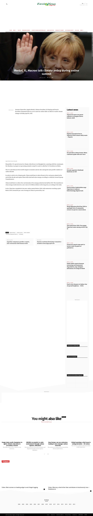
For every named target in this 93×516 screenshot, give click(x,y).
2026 (19, 504)
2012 (74, 504)
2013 (70, 504)
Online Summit (27, 232)
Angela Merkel (12, 232)
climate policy (20, 232)
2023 (31, 504)
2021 (39, 504)
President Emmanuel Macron (12, 234)
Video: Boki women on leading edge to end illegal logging (20, 487)
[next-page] (47, 453)
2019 (46, 504)
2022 (35, 504)
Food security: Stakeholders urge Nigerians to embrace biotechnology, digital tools (76, 189)
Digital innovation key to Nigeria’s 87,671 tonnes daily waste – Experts (77, 135)
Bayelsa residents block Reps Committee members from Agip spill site (49, 242)
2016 (58, 504)
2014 (66, 504)
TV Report (5, 461)
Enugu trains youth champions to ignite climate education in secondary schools (12, 444)
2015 (62, 504)
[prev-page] (44, 453)
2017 (54, 504)
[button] (7, 4)
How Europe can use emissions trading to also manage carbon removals (58, 444)
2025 (23, 504)
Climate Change (46, 67)
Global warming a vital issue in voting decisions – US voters (81, 443)
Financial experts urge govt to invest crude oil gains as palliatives (76, 246)
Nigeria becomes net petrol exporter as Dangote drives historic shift (75, 116)
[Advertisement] (46, 18)
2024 (27, 504)
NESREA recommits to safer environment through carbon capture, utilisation (35, 444)
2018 (50, 504)
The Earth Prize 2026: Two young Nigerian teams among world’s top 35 (77, 227)
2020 (43, 504)
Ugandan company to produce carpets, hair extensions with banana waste (18, 242)
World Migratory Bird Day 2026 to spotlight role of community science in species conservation (77, 208)
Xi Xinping (21, 234)
